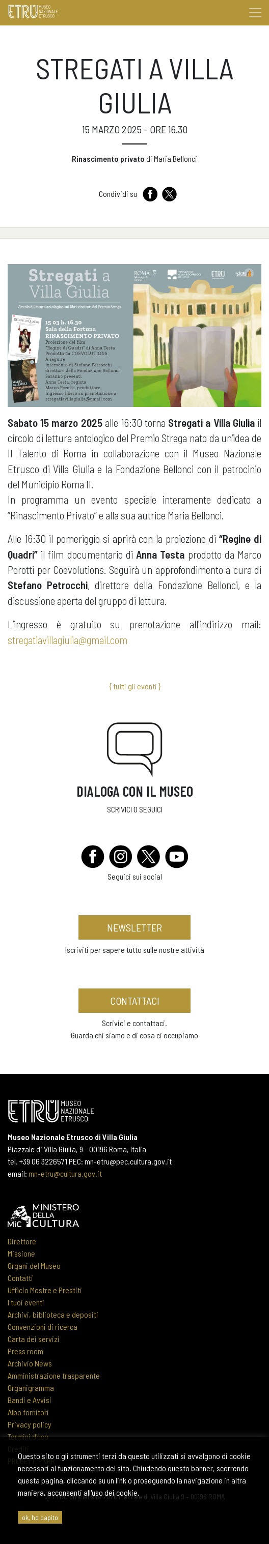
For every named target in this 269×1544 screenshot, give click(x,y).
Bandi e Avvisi (29, 1400)
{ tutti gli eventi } (134, 686)
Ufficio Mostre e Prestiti (45, 1290)
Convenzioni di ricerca (42, 1326)
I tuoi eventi (26, 1302)
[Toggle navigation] (255, 12)
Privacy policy (29, 1424)
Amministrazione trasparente (54, 1375)
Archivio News (30, 1363)
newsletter (134, 927)
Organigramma (31, 1387)
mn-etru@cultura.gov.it (65, 1173)
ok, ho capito (40, 1517)
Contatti (20, 1278)
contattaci (134, 1001)
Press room (25, 1351)
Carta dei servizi (34, 1339)
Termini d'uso (28, 1436)
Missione (21, 1253)
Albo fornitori (28, 1412)
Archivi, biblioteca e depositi (53, 1314)
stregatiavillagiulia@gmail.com (67, 639)
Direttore (22, 1241)
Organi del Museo (34, 1265)
